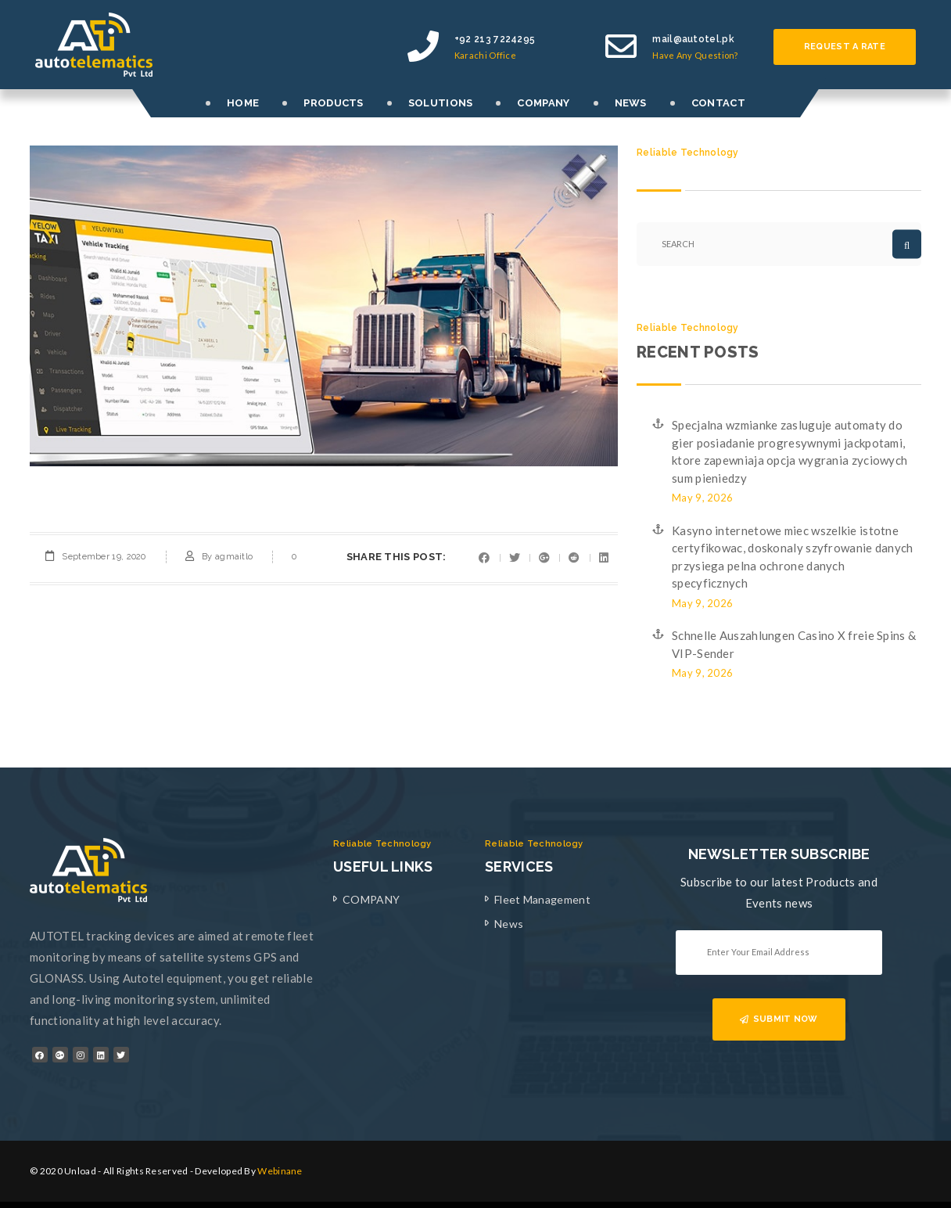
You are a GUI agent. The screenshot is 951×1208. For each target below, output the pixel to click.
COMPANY (543, 103)
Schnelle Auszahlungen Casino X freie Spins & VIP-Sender (794, 644)
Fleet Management (542, 899)
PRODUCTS (333, 103)
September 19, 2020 (103, 557)
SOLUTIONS (440, 103)
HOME (243, 103)
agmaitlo (234, 557)
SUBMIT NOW (778, 1019)
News (508, 923)
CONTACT (718, 103)
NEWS (631, 103)
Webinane (279, 1171)
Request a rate (844, 46)
